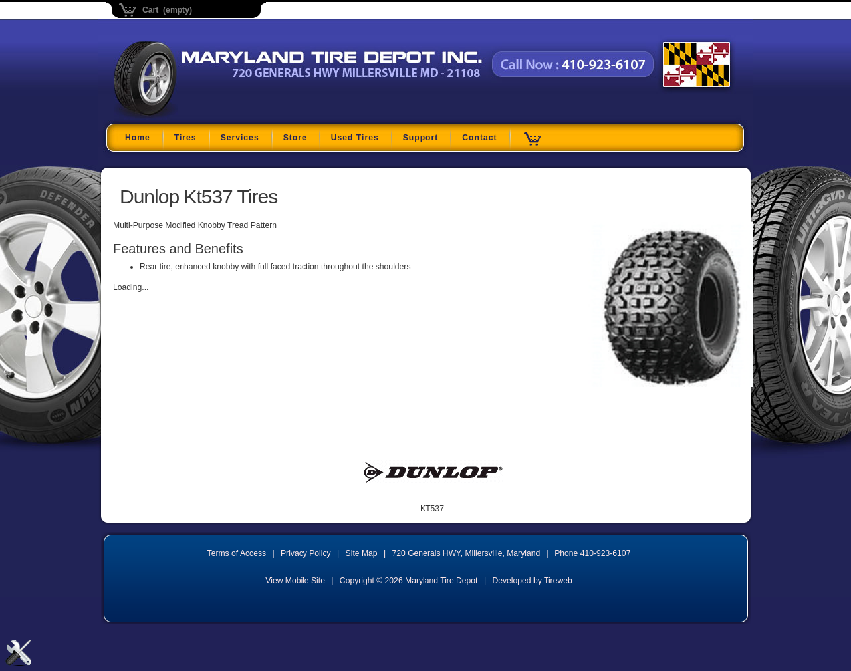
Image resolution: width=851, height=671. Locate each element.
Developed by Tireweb (532, 580)
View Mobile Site (295, 580)
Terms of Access (237, 553)
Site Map (362, 553)
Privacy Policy (306, 553)
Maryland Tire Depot (197, 116)
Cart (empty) (167, 10)
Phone (592, 553)
